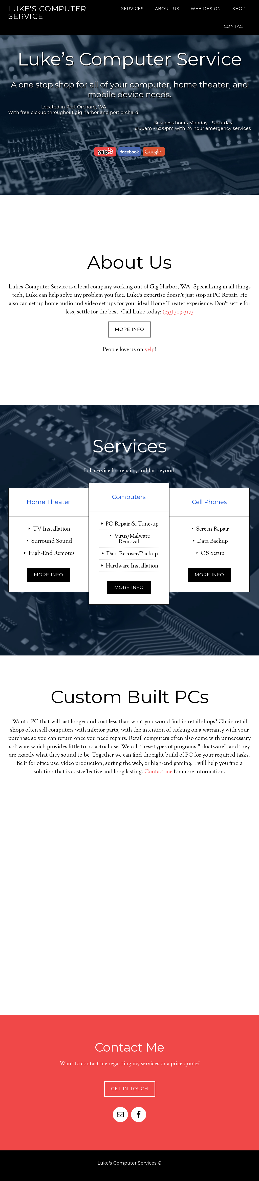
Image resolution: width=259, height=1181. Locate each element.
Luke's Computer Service (47, 12)
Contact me (158, 772)
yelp (150, 350)
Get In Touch (129, 1089)
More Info (129, 329)
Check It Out (129, 956)
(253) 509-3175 (178, 312)
